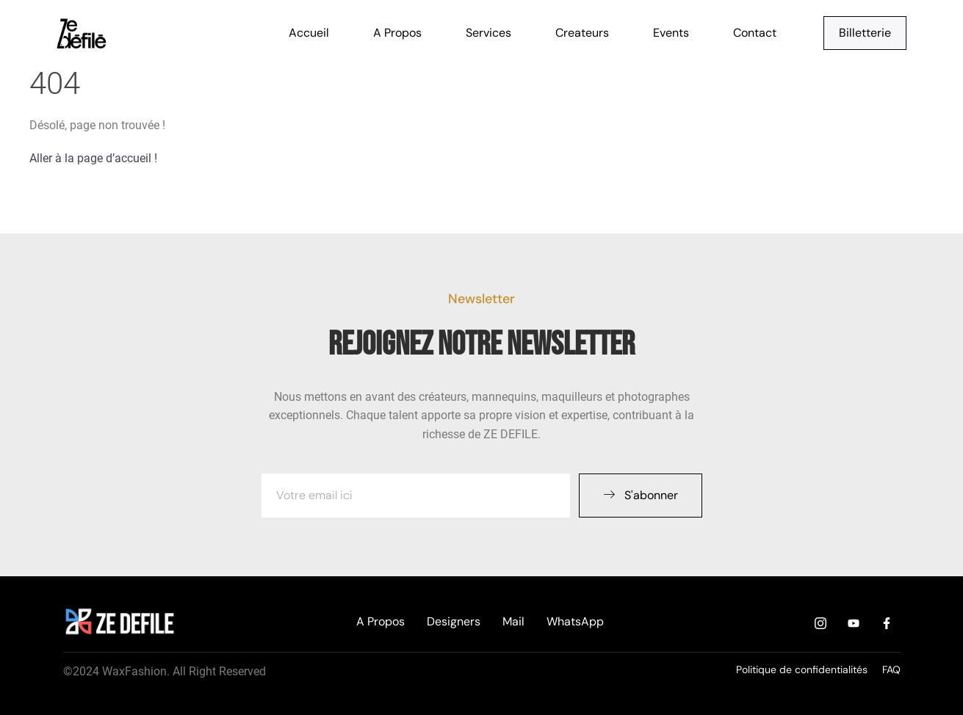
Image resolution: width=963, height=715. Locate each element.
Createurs (582, 32)
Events (671, 32)
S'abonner (640, 495)
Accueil (309, 32)
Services (488, 32)
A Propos (397, 32)
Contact (754, 32)
